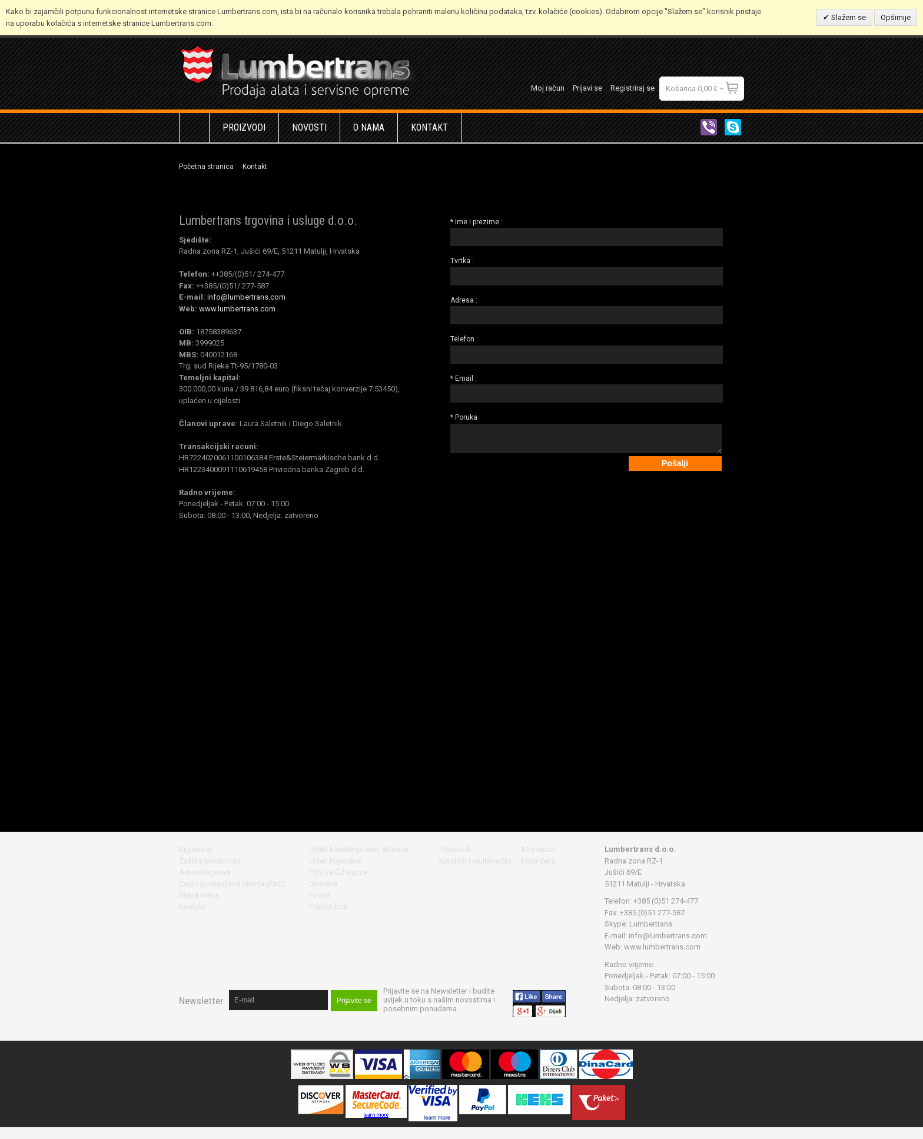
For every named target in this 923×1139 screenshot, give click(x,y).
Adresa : (463, 300)
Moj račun (548, 88)
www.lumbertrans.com (236, 308)
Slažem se (847, 17)
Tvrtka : (462, 261)
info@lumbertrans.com (246, 297)
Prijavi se (587, 88)
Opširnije (896, 17)
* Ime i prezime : (476, 222)
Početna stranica (206, 166)
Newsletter (201, 1001)
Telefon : (464, 339)
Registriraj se (632, 88)
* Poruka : (465, 417)
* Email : (463, 378)
